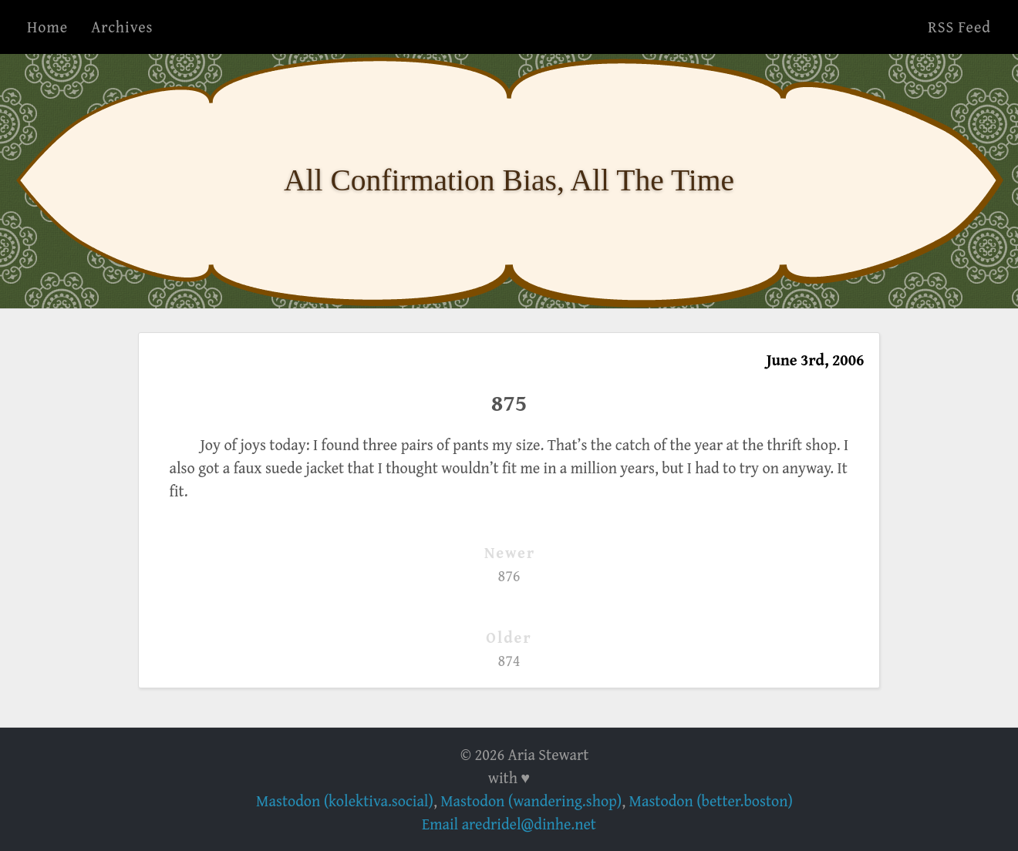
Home (47, 26)
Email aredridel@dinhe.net (509, 823)
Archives (122, 26)
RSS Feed (959, 26)
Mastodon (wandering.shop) (531, 800)
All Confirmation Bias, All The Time (509, 180)
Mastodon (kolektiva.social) (344, 800)
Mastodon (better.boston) (711, 800)
